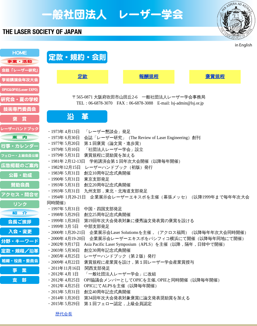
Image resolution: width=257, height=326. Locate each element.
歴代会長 (63, 314)
